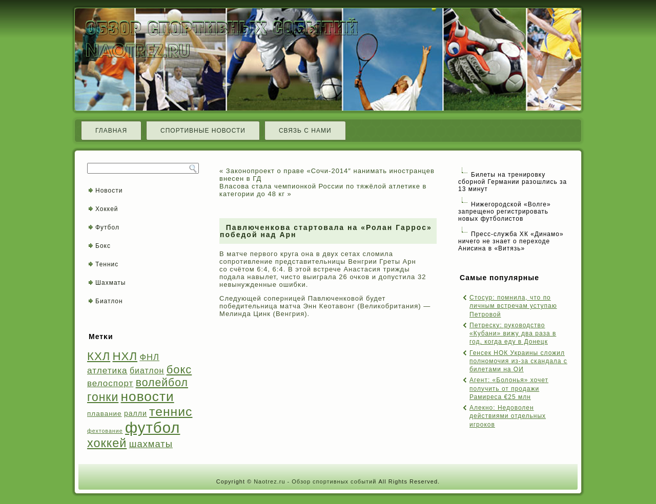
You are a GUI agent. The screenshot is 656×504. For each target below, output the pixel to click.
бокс (179, 369)
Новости (108, 190)
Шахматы (110, 282)
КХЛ (98, 356)
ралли (135, 413)
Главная (111, 130)
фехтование (105, 431)
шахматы (151, 443)
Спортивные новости (202, 130)
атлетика (107, 370)
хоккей (107, 443)
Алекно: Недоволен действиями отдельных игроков (507, 416)
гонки (102, 397)
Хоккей (106, 209)
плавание (104, 413)
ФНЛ (149, 357)
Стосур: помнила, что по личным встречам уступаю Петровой (513, 306)
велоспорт (110, 383)
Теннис (106, 264)
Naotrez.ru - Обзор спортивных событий (315, 481)
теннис (170, 411)
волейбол (162, 382)
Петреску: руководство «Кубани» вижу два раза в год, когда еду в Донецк (512, 334)
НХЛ (125, 356)
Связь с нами (305, 130)
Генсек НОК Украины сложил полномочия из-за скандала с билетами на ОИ (518, 361)
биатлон (147, 370)
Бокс (103, 245)
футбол (152, 427)
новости (147, 396)
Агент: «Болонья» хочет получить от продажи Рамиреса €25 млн (508, 388)
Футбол (107, 227)
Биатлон (109, 301)
